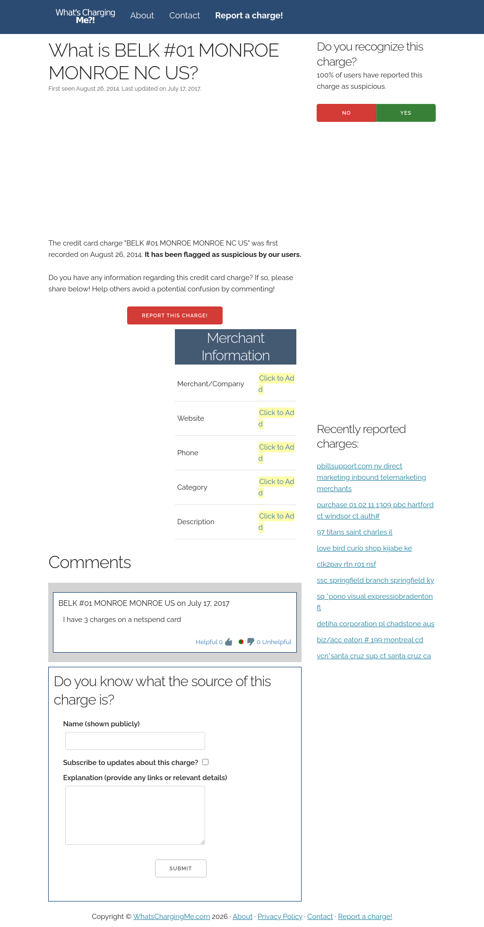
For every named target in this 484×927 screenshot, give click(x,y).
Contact (184, 15)
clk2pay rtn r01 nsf (346, 564)
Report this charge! (174, 316)
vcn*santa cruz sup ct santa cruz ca (374, 656)
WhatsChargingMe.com (171, 916)
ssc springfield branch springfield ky (375, 580)
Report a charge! (365, 916)
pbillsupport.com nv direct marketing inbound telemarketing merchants (371, 477)
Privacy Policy (280, 916)
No (346, 113)
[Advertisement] (174, 171)
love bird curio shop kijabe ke (364, 548)
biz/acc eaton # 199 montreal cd (370, 640)
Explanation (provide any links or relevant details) (145, 778)
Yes (406, 113)
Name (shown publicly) (101, 724)
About (142, 15)
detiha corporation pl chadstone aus (375, 624)
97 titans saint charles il (354, 532)
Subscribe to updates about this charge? (130, 762)
